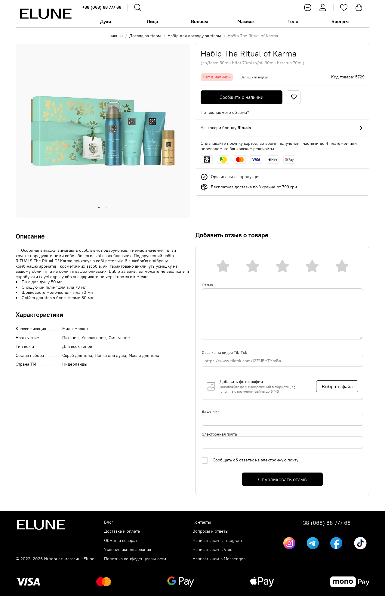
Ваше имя (211, 411)
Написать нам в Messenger (218, 558)
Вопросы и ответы (210, 531)
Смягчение (119, 337)
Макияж (246, 21)
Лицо (152, 21)
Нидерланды (74, 364)
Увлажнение (94, 337)
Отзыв (207, 284)
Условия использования (127, 549)
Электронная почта (219, 434)
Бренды (340, 21)
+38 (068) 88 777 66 (101, 7)
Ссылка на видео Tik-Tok (224, 352)
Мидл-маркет (75, 328)
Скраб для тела (77, 355)
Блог (108, 522)
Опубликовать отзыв (282, 479)
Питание (70, 337)
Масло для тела (144, 355)
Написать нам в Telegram (217, 540)
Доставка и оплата (122, 531)
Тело (293, 21)
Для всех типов (77, 346)
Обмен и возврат (120, 540)
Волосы (199, 21)
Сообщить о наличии (241, 97)
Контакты (201, 522)
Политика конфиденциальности (135, 558)
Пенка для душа (110, 355)
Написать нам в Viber (213, 549)
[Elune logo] (46, 13)
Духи (105, 21)
